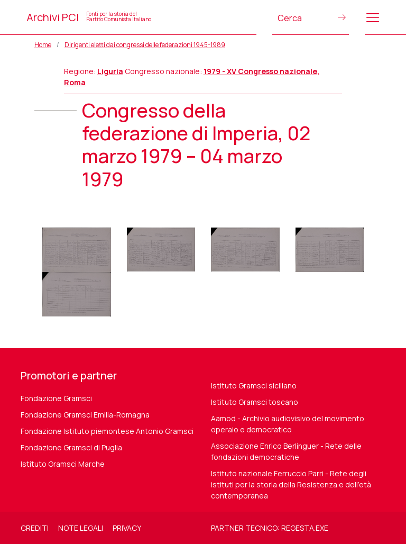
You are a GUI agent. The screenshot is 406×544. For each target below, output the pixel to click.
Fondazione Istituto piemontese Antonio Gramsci (107, 431)
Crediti (35, 528)
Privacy (127, 528)
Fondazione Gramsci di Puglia (71, 447)
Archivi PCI (88, 17)
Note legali (80, 528)
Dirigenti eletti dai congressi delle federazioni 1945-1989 (144, 44)
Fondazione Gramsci (56, 398)
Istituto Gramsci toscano (254, 402)
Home (42, 44)
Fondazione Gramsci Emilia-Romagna (85, 415)
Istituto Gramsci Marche (63, 464)
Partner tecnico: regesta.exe (269, 528)
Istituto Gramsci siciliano (254, 385)
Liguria (110, 71)
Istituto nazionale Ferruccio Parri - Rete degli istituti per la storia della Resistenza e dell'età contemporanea (291, 484)
